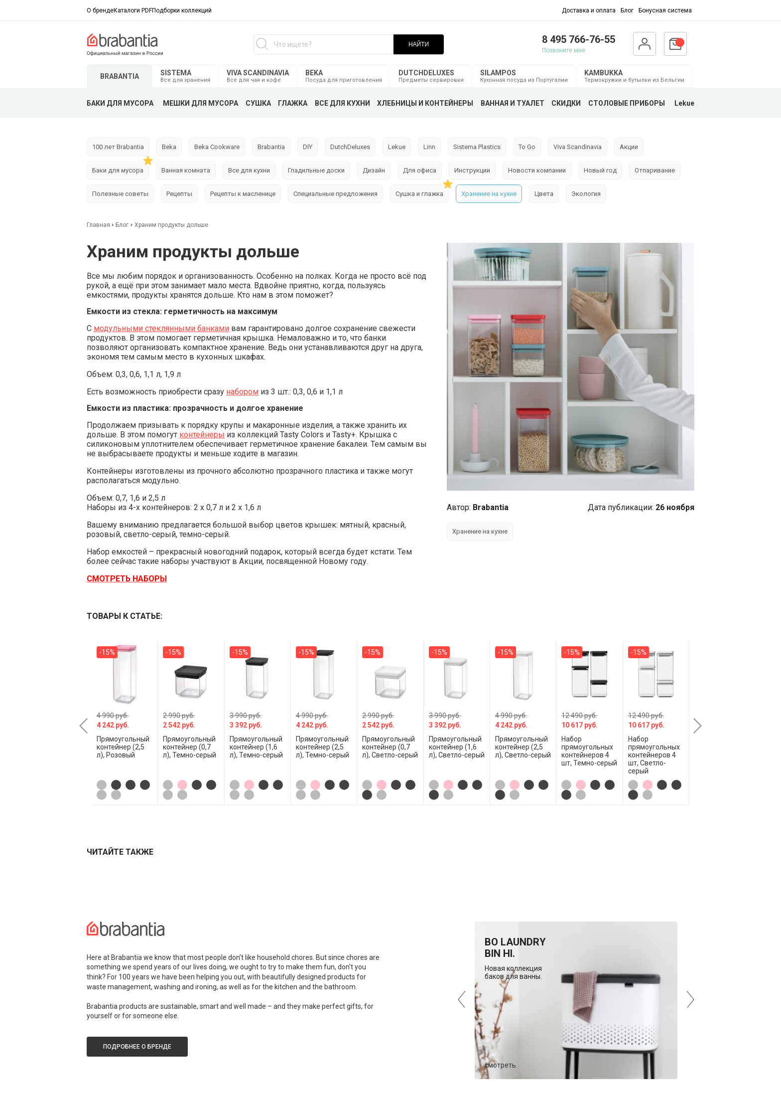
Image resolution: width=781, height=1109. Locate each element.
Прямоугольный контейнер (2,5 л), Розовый (123, 747)
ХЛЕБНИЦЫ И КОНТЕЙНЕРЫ (425, 103)
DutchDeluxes (350, 147)
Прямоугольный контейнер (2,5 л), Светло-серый (523, 747)
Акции (629, 147)
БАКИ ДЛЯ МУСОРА (120, 103)
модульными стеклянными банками (161, 328)
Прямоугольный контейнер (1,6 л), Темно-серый (256, 747)
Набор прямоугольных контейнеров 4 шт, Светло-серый (654, 755)
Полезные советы (120, 193)
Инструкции (472, 170)
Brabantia (271, 147)
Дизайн (374, 170)
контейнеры (202, 434)
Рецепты (179, 193)
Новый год (600, 170)
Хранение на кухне (489, 193)
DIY (307, 147)
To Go (527, 147)
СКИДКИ (566, 103)
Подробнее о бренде (137, 1046)
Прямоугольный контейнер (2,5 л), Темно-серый (322, 747)
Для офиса (419, 170)
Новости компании (537, 170)
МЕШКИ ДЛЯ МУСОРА (200, 103)
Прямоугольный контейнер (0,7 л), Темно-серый (189, 747)
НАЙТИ (418, 44)
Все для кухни (249, 170)
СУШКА (258, 103)
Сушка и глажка (419, 193)
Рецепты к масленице (242, 193)
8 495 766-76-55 (578, 39)
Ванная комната (185, 170)
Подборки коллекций (182, 10)
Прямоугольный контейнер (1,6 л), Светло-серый (457, 747)
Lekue (684, 103)
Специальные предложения (335, 193)
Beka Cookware (217, 147)
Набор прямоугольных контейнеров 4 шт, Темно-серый (589, 751)
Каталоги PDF (133, 10)
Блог (627, 10)
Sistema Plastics (477, 147)
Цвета (543, 193)
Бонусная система (665, 10)
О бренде (100, 10)
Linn (429, 147)
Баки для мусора (117, 170)
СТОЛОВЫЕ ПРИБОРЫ (626, 103)
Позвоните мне (563, 50)
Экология (586, 193)
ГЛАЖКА (292, 103)
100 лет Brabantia (118, 147)
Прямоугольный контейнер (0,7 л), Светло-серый (390, 747)
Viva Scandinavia (577, 147)
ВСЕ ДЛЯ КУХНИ (342, 103)
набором (242, 391)
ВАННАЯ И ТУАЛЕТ (512, 103)
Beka (169, 147)
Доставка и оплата (589, 10)
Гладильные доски (316, 170)
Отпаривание (655, 170)
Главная (99, 224)
